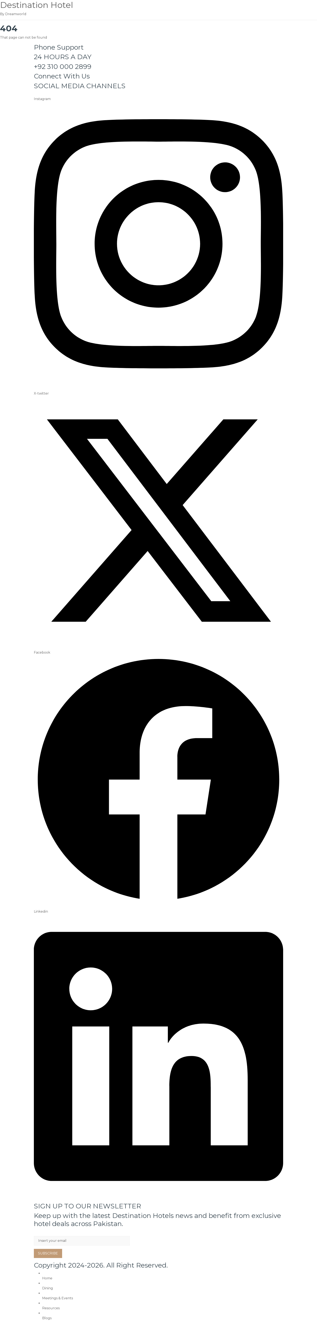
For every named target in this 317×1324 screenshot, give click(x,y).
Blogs (47, 1318)
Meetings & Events (57, 1298)
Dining (47, 1288)
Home (47, 1278)
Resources (51, 1308)
